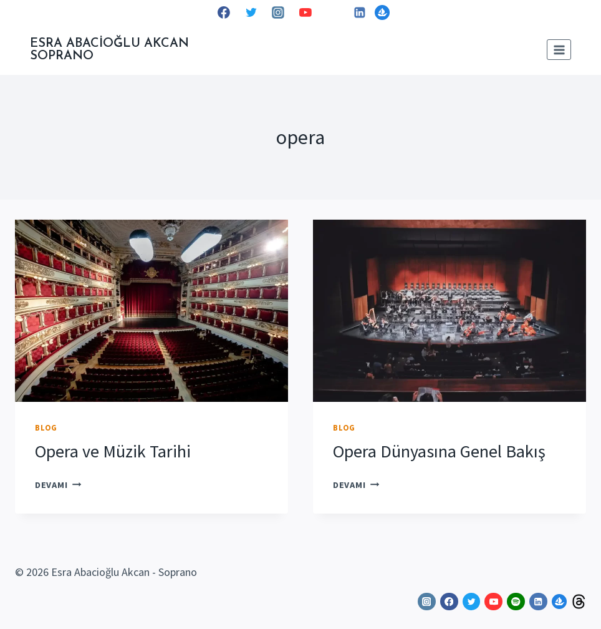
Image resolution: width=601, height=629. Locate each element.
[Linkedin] (359, 12)
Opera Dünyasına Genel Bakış (439, 451)
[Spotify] (332, 12)
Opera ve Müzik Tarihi (113, 451)
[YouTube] (305, 12)
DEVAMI (58, 484)
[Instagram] (278, 12)
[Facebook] (223, 12)
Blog (46, 427)
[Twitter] (251, 12)
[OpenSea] (382, 12)
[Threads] (578, 601)
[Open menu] (559, 49)
